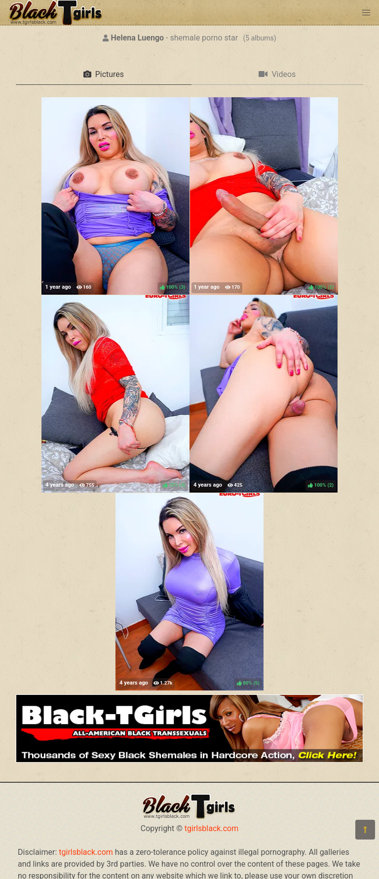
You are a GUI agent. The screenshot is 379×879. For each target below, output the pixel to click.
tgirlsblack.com (212, 828)
